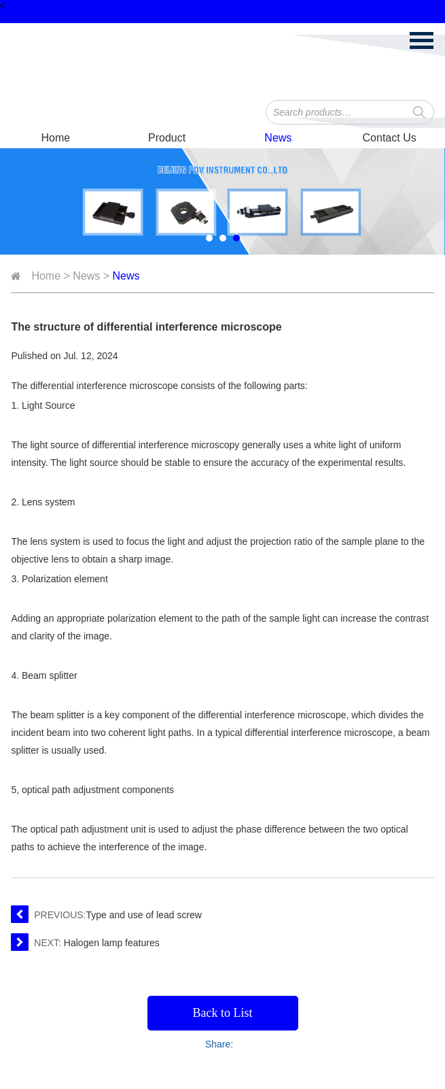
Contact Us (389, 138)
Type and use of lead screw (144, 914)
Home (56, 138)
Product (166, 138)
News (277, 138)
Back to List (223, 1013)
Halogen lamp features (112, 942)
